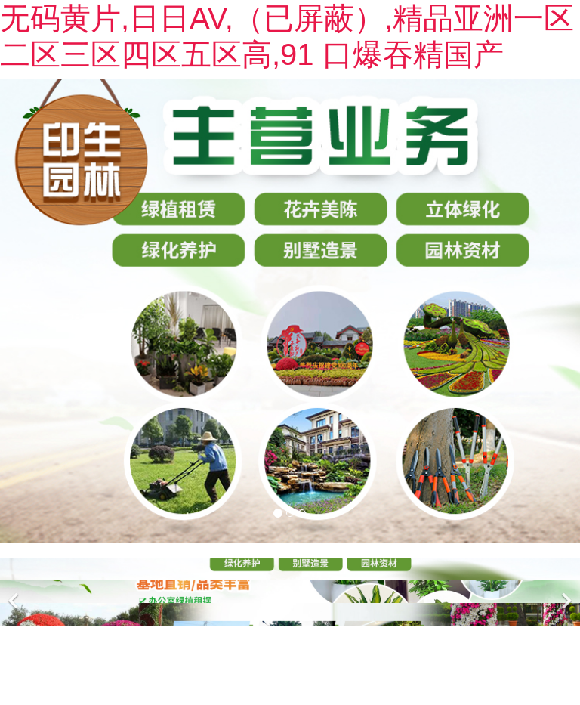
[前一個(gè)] (15, 592)
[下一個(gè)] (565, 592)
